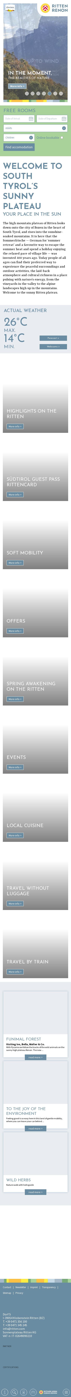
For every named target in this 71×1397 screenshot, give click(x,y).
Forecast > (53, 338)
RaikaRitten (22, 1353)
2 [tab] (32, 93)
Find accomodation (19, 147)
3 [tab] (38, 93)
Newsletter (21, 1287)
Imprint (34, 1287)
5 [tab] (49, 93)
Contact (7, 1287)
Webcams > (53, 347)
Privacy (19, 1293)
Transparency (49, 1287)
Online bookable (50, 138)
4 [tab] (43, 93)
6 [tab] (55, 93)
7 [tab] (61, 93)
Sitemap (7, 1293)
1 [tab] (26, 93)
